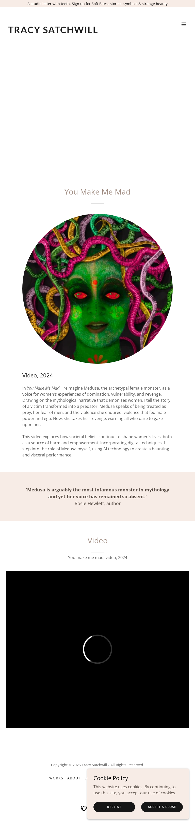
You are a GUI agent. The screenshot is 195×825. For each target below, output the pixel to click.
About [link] (73, 778)
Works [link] (56, 778)
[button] (184, 24)
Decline (114, 807)
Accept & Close (162, 807)
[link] (53, 31)
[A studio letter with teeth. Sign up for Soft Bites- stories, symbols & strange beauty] (97, 3)
